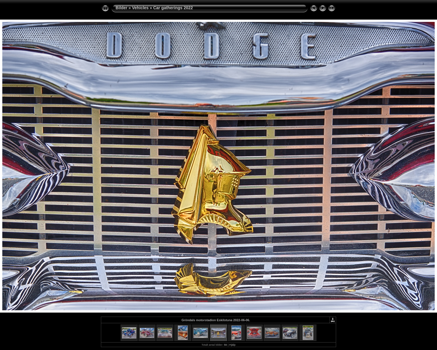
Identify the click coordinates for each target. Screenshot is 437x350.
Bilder (121, 7)
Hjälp (232, 344)
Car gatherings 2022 (173, 7)
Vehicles (140, 7)
